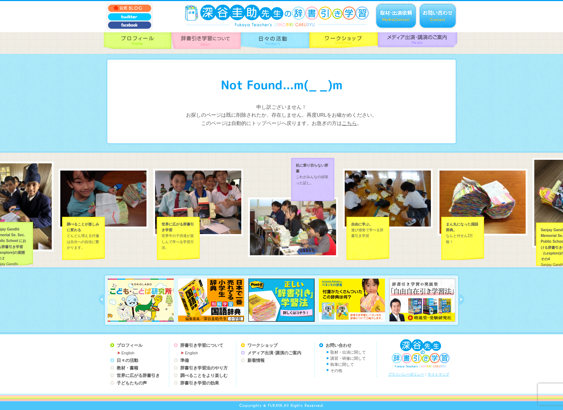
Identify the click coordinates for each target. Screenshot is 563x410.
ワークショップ (262, 345)
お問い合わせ (339, 345)
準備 (184, 360)
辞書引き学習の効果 (199, 383)
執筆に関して (342, 364)
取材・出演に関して (348, 352)
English (127, 353)
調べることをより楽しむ (204, 375)
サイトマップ (438, 374)
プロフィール (130, 345)
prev (101, 299)
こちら (349, 123)
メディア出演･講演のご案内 (274, 352)
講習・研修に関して (348, 358)
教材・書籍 (127, 368)
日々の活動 (127, 360)
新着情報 (256, 360)
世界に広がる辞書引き (138, 375)
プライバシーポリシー (406, 374)
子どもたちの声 (132, 383)
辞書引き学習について (201, 345)
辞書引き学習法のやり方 (204, 368)
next (461, 299)
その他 (336, 370)
